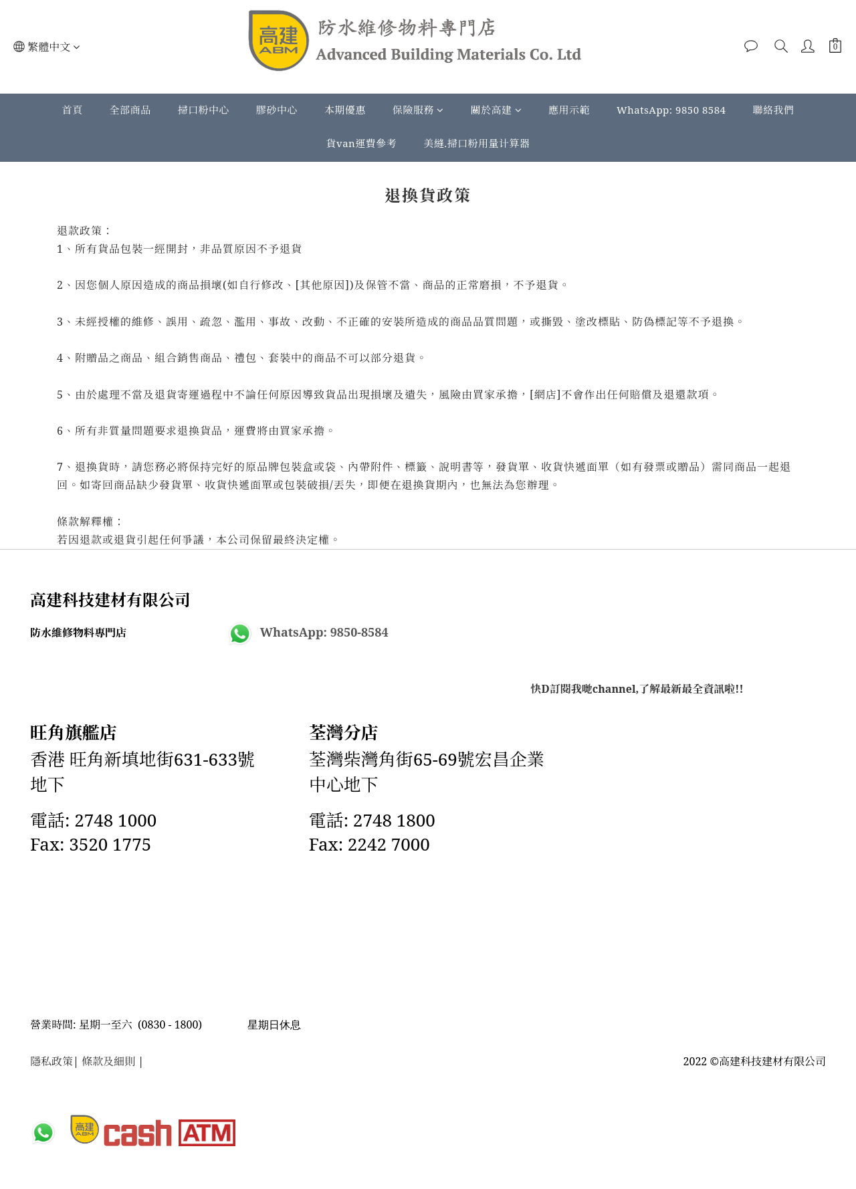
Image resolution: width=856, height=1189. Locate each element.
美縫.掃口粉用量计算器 (476, 143)
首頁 (72, 109)
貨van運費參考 (361, 143)
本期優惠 (345, 109)
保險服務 (418, 109)
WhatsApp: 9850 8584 (671, 109)
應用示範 (569, 109)
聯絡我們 (773, 109)
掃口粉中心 (204, 109)
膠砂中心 (277, 109)
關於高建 (496, 109)
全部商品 (130, 109)
